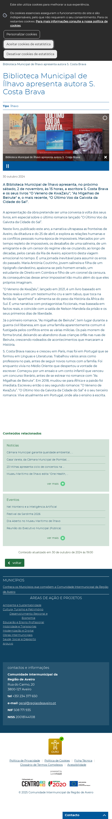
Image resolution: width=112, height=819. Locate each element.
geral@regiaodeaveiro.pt (37, 703)
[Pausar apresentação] (7, 166)
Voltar (17, 562)
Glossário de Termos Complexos (41, 765)
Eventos (13, 500)
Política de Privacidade (25, 760)
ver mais (53, 483)
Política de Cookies (57, 760)
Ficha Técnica (83, 760)
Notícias (13, 445)
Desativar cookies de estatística (30, 54)
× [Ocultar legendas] (105, 157)
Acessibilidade (76, 765)
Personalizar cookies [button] (21, 34)
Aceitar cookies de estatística (28, 44)
